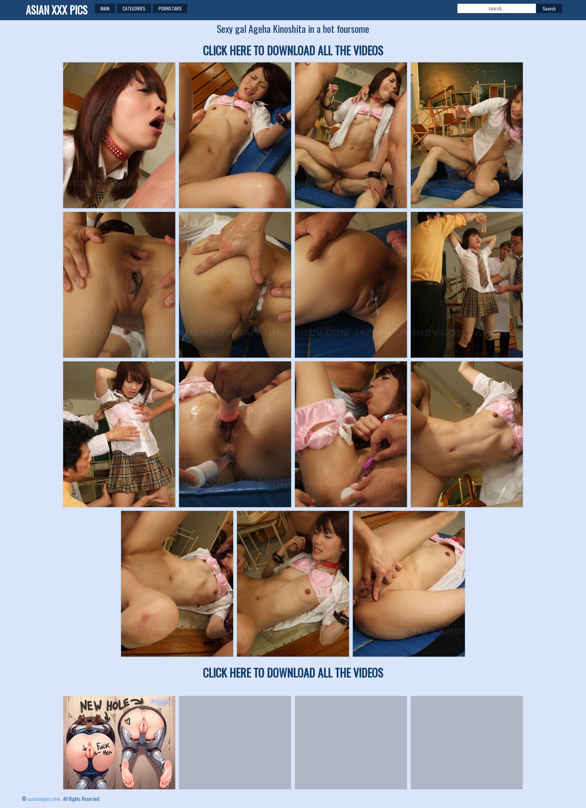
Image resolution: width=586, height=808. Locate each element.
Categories (134, 8)
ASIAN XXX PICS (56, 10)
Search (549, 8)
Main (105, 8)
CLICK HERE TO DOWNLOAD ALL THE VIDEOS (293, 50)
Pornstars (170, 8)
